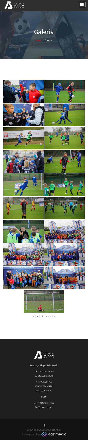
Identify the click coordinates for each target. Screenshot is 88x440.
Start (38, 40)
